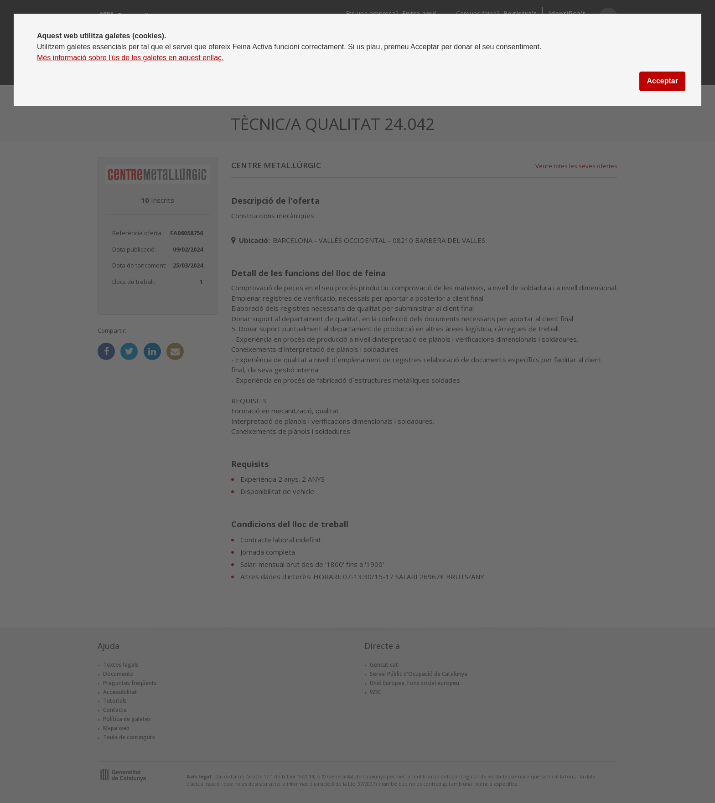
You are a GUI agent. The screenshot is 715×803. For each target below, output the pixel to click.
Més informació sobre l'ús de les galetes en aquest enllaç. (130, 58)
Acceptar (662, 81)
